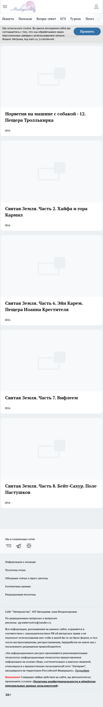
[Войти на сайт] (96, 6)
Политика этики (15, 570)
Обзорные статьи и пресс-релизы (26, 578)
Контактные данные (18, 586)
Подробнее (82, 670)
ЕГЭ (63, 19)
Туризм (75, 19)
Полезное (25, 19)
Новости (8, 19)
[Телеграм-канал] (18, 545)
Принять (87, 31)
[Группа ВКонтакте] (8, 545)
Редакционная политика (20, 594)
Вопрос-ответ (46, 19)
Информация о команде (20, 562)
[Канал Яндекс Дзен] (29, 545)
